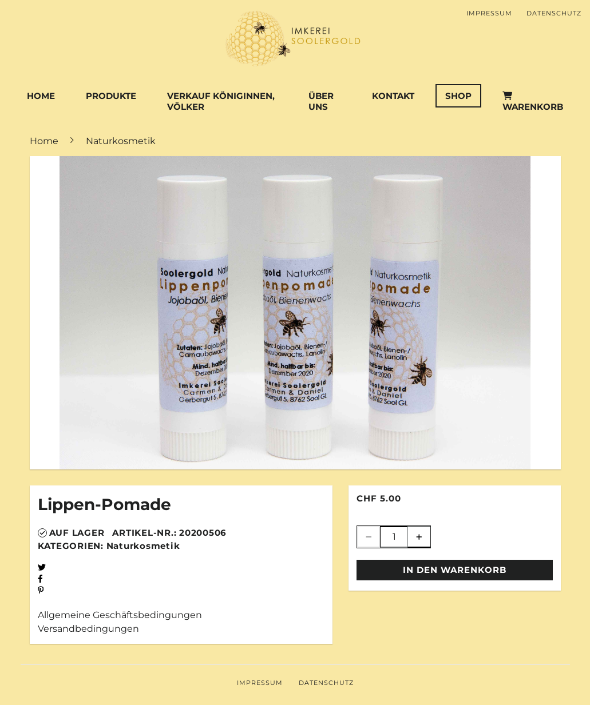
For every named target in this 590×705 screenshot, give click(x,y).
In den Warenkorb (454, 569)
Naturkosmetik (143, 545)
